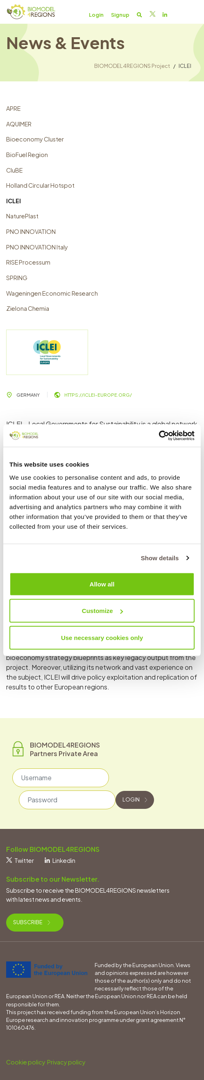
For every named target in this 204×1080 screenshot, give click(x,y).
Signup (120, 14)
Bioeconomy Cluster (35, 139)
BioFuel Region (27, 154)
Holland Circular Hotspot (40, 185)
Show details (160, 558)
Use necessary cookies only (102, 637)
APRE (13, 108)
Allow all (102, 583)
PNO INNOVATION (31, 231)
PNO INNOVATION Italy (37, 247)
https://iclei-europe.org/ (93, 394)
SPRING (16, 277)
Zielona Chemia (27, 308)
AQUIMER (19, 124)
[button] (139, 14)
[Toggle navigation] (188, 14)
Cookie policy (25, 1062)
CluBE (14, 170)
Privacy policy (66, 1062)
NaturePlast (22, 216)
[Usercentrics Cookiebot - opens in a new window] (159, 435)
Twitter (20, 860)
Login (134, 799)
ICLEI (13, 200)
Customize (102, 610)
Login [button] (96, 14)
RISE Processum (28, 262)
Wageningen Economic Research (52, 293)
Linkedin (60, 860)
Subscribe (31, 922)
